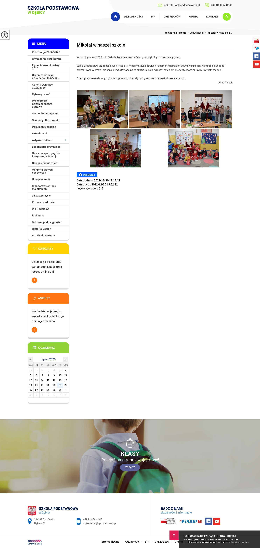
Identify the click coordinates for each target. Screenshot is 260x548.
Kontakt (212, 16)
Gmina (193, 16)
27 (36, 390)
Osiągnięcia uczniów (45, 163)
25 (66, 385)
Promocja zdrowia (43, 202)
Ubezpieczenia (41, 179)
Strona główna (116, 16)
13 (36, 380)
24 (60, 385)
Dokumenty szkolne (44, 126)
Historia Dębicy (41, 228)
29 (48, 390)
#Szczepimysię (41, 195)
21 (42, 385)
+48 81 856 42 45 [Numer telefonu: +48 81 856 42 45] (92, 519)
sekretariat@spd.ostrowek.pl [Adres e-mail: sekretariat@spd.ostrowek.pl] (99, 523)
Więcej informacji (34, 280)
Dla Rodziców (40, 208)
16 (54, 380)
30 (54, 390)
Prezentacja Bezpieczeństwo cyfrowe (42, 103)
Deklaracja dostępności (46, 222)
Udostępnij (87, 174)
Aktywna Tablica (42, 140)
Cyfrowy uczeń (41, 94)
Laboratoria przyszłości (46, 146)
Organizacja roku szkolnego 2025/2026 (45, 76)
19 (30, 385)
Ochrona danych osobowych (42, 171)
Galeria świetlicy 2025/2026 (42, 86)
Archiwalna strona (43, 235)
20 (36, 385)
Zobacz (130, 467)
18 (66, 380)
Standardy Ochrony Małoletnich (44, 187)
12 (30, 380)
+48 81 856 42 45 (219, 5)
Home (182, 32)
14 (42, 380)
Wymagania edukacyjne (46, 58)
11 (66, 375)
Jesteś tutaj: (171, 32)
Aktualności (133, 16)
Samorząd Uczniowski (45, 120)
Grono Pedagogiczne (45, 113)
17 (60, 380)
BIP (153, 16)
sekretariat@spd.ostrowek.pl (179, 5)
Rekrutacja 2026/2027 (46, 52)
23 (54, 385)
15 (48, 380)
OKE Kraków (172, 16)
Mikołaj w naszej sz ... (218, 32)
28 (42, 390)
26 (30, 390)
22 (48, 385)
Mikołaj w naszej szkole (101, 45)
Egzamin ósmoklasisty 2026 (45, 67)
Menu (42, 43)
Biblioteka (38, 215)
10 (60, 375)
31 (60, 390)
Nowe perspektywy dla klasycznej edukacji (46, 155)
